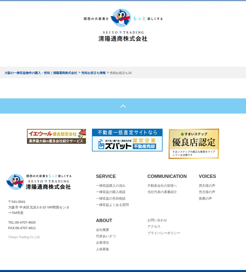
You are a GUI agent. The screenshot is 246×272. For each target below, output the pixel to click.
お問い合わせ (170, 54)
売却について (109, 54)
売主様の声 (207, 192)
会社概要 (139, 54)
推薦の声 (205, 198)
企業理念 (102, 242)
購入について (76, 54)
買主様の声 (207, 185)
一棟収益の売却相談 (111, 198)
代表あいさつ (106, 236)
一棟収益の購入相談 (111, 192)
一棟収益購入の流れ (111, 185)
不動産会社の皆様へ (162, 185)
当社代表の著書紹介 (162, 192)
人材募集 (102, 249)
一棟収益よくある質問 (112, 205)
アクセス (154, 226)
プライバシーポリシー (163, 233)
